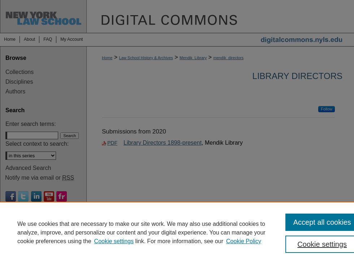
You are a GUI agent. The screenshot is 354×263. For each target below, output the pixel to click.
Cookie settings (114, 241)
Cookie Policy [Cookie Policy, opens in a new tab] (243, 241)
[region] (177, 232)
